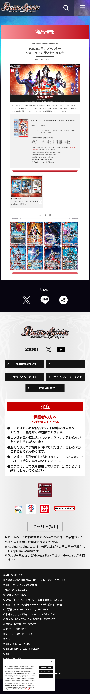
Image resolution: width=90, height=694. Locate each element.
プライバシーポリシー (26, 392)
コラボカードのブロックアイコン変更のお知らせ (45, 175)
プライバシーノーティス (67, 392)
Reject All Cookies (46, 671)
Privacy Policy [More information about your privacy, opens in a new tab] (29, 689)
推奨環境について (26, 379)
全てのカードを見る (45, 286)
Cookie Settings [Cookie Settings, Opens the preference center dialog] (46, 676)
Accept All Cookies (46, 667)
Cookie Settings (67, 379)
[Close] (52, 662)
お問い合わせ (47, 403)
